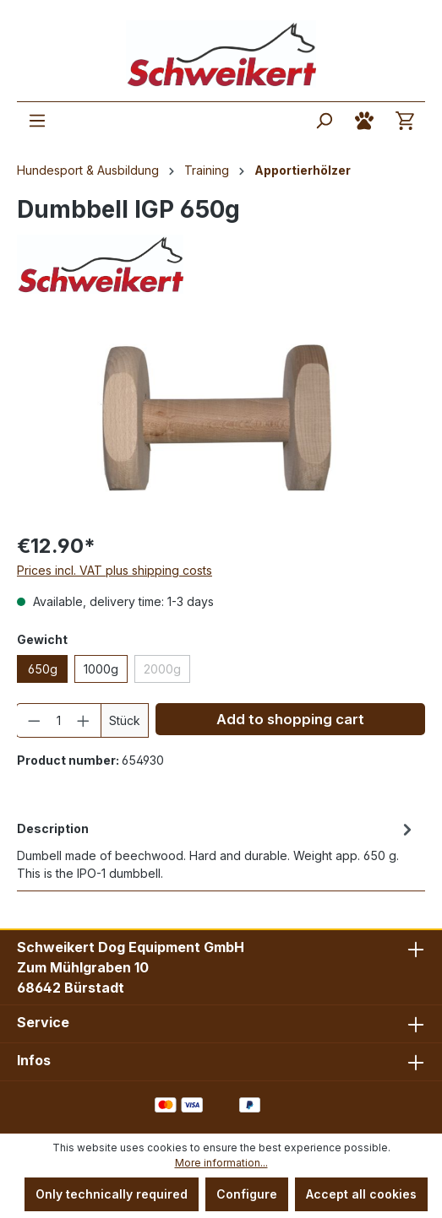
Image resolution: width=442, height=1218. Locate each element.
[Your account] (364, 121)
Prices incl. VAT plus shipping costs (114, 570)
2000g (162, 669)
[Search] (323, 121)
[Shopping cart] (405, 121)
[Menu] (37, 121)
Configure (246, 1194)
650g (42, 669)
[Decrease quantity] (34, 720)
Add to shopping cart (290, 719)
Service (43, 1022)
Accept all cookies (361, 1194)
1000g (101, 669)
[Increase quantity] (83, 720)
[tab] (217, 849)
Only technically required (111, 1194)
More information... (221, 1162)
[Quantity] (59, 720)
